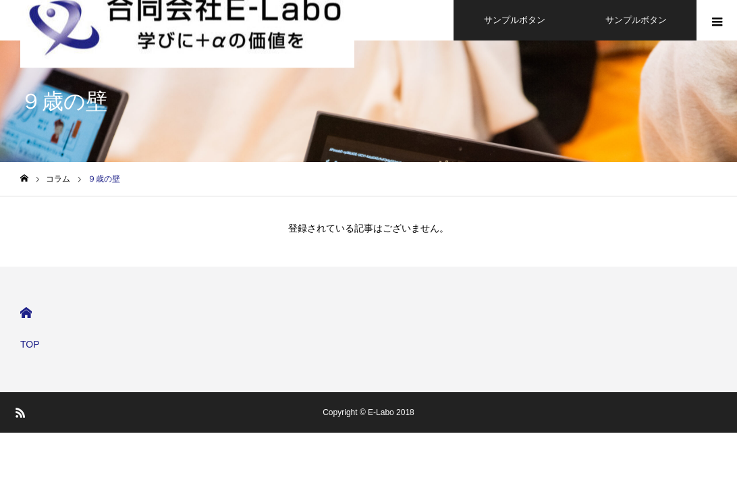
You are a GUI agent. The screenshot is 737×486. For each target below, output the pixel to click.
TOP (30, 344)
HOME (26, 313)
